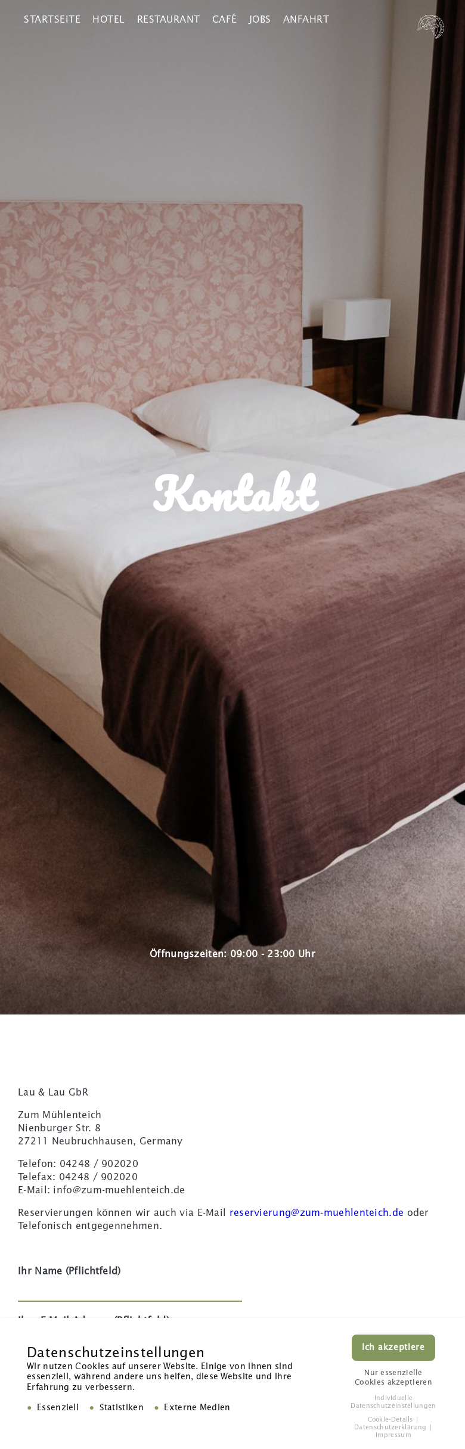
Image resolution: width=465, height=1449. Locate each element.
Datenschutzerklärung (391, 1429)
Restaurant (168, 19)
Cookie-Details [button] (392, 1421)
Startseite (52, 19)
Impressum (393, 1437)
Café (224, 19)
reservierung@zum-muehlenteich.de (317, 1212)
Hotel (108, 19)
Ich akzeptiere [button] (393, 1349)
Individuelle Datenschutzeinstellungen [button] (393, 1403)
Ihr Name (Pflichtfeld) (130, 1280)
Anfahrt (306, 19)
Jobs (260, 19)
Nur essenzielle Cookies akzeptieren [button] (393, 1379)
